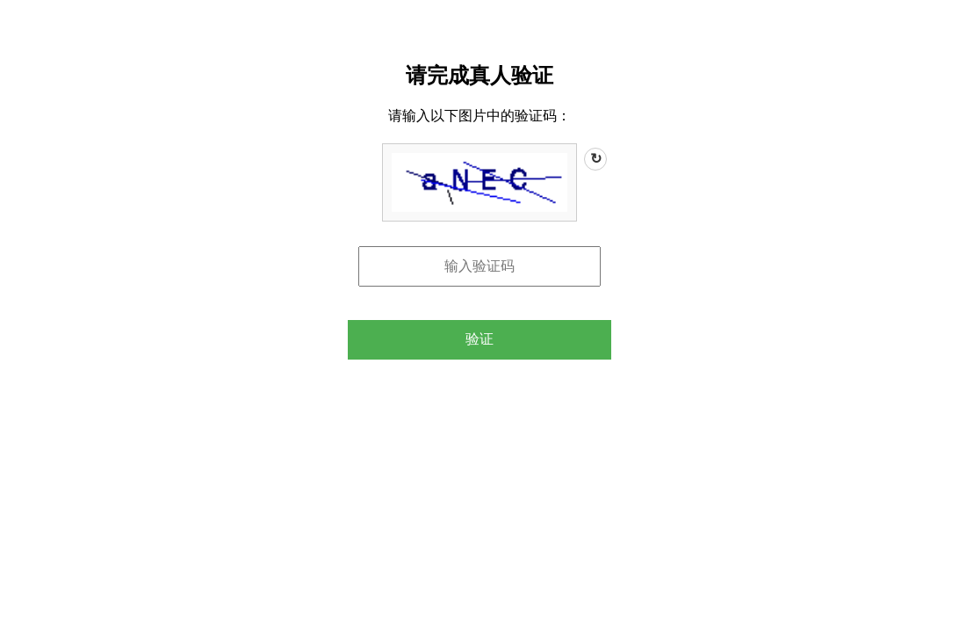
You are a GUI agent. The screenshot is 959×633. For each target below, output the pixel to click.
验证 (479, 338)
